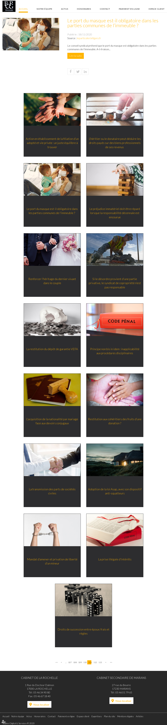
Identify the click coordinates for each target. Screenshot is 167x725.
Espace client (157, 9)
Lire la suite (75, 55)
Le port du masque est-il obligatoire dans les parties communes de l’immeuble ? (51, 211)
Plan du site (109, 716)
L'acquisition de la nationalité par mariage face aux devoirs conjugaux (52, 422)
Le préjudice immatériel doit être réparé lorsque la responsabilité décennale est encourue (115, 213)
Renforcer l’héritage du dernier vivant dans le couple (52, 281)
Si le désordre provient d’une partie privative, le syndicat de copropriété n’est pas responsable (115, 283)
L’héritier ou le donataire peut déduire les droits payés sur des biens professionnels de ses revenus (115, 143)
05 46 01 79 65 (123, 692)
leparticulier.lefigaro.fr (89, 38)
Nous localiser (41, 704)
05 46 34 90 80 (41, 692)
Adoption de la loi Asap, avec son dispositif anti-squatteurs (115, 492)
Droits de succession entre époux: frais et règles (83, 632)
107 (69, 662)
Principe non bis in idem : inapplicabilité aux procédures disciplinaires (115, 351)
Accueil (23, 9)
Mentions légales (125, 716)
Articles (139, 716)
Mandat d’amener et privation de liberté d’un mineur (52, 562)
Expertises (96, 716)
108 (74, 662)
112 (94, 662)
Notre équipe (44, 9)
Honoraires (84, 9)
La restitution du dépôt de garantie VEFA (51, 349)
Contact (105, 9)
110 (84, 662)
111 (89, 662)
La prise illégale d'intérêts (115, 560)
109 (79, 662)
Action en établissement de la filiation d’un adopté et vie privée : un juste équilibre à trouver (51, 143)
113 (100, 662)
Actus (64, 9)
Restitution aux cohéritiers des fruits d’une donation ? (115, 422)
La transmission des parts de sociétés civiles (51, 492)
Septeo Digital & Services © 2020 (18, 723)
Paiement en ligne (129, 9)
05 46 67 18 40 (42, 696)
